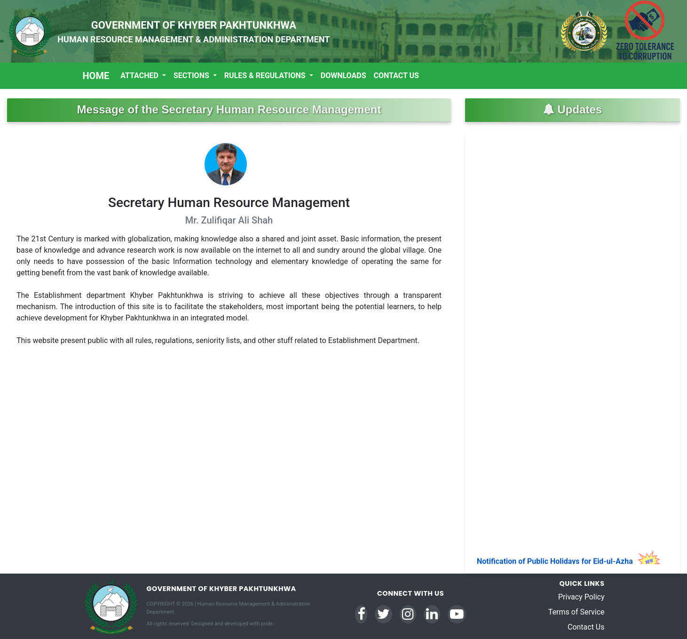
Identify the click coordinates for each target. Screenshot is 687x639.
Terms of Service (576, 611)
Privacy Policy (581, 596)
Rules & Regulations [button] (266, 75)
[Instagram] (408, 614)
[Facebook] (361, 614)
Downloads (343, 75)
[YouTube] (457, 614)
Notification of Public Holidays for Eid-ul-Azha (569, 563)
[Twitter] (383, 614)
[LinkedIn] (432, 614)
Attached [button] (140, 75)
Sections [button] (192, 75)
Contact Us (396, 75)
